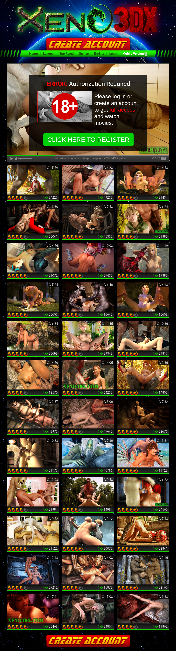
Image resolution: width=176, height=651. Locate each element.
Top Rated (66, 54)
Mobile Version (133, 54)
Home (33, 54)
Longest (48, 54)
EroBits (99, 54)
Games (84, 54)
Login (113, 54)
